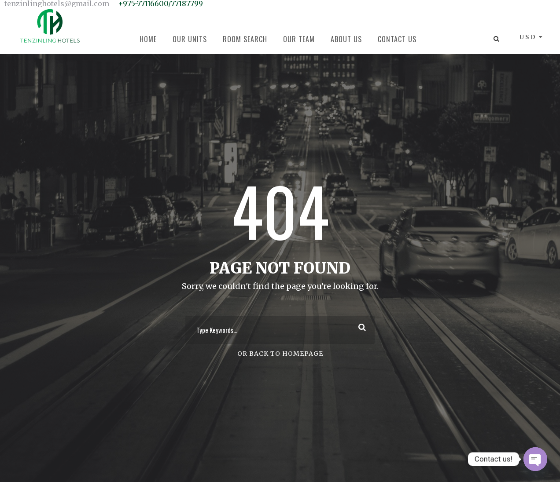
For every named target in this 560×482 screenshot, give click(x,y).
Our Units (190, 39)
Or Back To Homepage (280, 354)
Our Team (299, 39)
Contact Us (397, 39)
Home (148, 39)
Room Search (245, 39)
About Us (346, 39)
